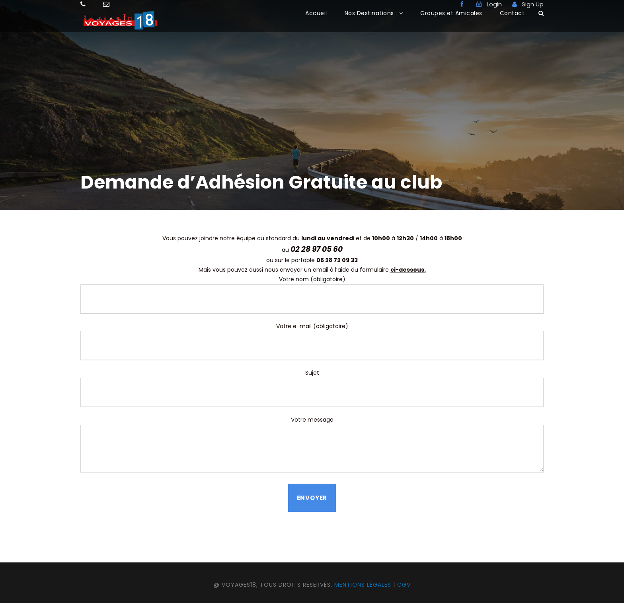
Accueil (316, 13)
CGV (404, 585)
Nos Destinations (369, 13)
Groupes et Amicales (451, 13)
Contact (512, 13)
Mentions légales (362, 585)
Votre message (312, 446)
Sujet (312, 388)
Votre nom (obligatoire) (312, 294)
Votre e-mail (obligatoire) (312, 341)
